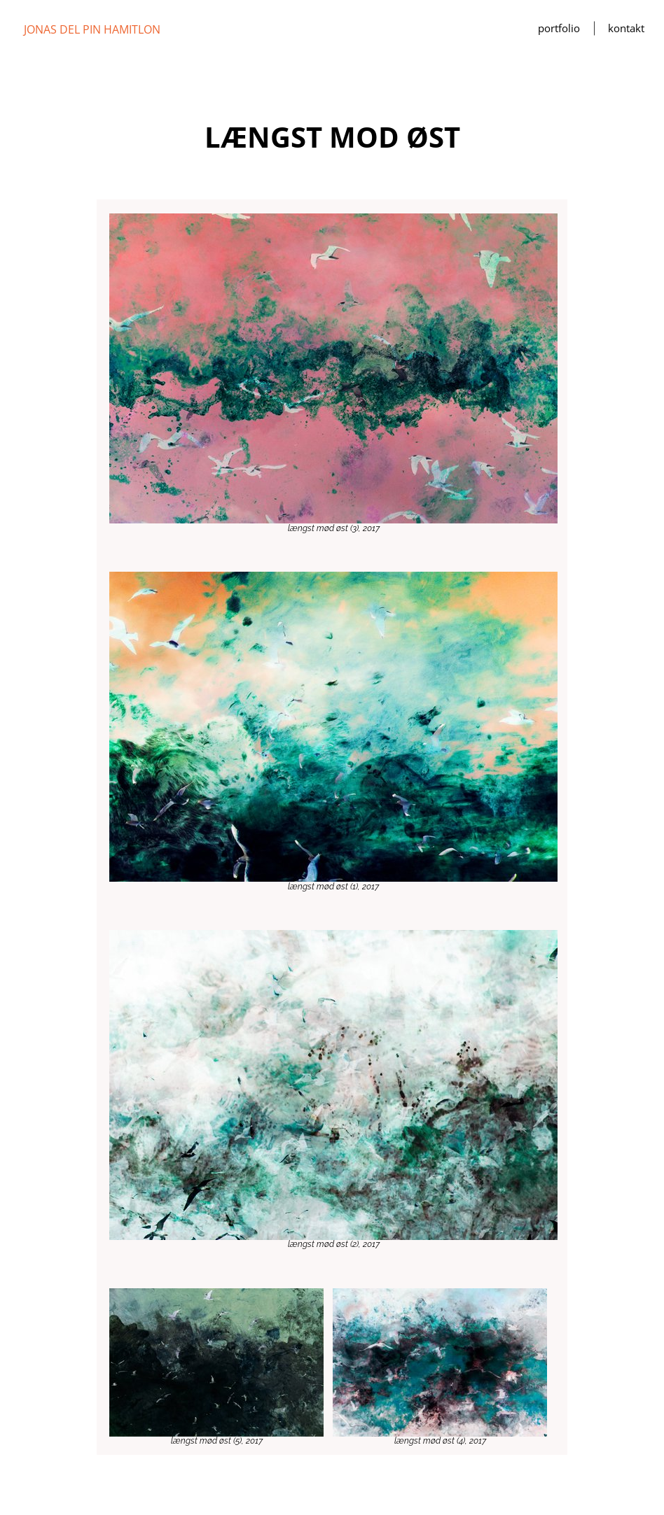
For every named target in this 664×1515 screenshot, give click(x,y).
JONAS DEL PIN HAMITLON (92, 29)
